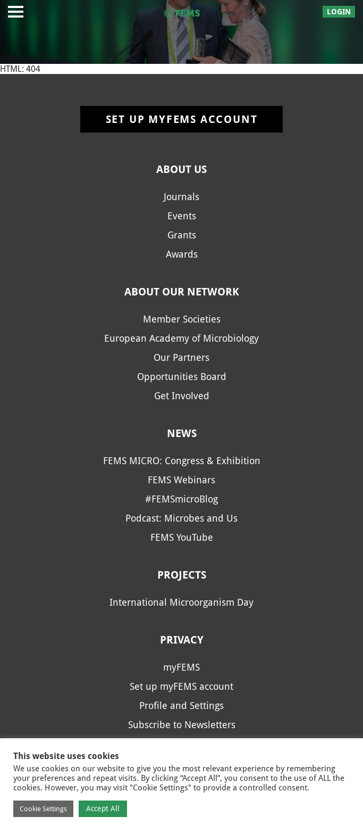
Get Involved (181, 395)
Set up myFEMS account (182, 119)
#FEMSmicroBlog (181, 499)
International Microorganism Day (181, 602)
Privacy (182, 639)
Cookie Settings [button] (43, 809)
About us (181, 169)
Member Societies (182, 319)
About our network (181, 291)
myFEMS (181, 667)
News (182, 433)
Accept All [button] (103, 808)
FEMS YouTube (181, 537)
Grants (181, 235)
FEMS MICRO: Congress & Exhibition (181, 460)
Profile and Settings (181, 705)
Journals (181, 196)
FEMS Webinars (181, 479)
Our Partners (181, 357)
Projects (181, 574)
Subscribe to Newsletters (181, 724)
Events (181, 215)
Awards (182, 254)
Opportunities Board (181, 376)
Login (339, 11)
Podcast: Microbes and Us (181, 518)
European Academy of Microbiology (181, 338)
